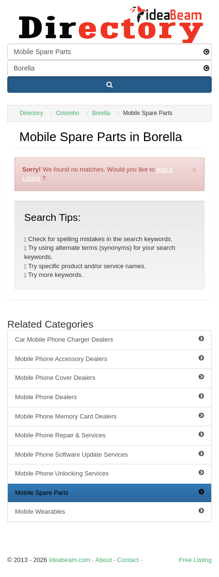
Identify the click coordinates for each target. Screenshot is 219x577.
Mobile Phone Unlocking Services (109, 473)
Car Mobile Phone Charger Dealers (109, 339)
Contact (128, 559)
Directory (31, 113)
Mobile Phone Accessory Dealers (109, 358)
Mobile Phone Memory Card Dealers (109, 416)
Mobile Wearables (109, 511)
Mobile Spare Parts (109, 492)
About (103, 559)
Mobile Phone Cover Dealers (109, 377)
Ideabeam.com (69, 559)
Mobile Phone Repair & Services (109, 435)
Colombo (67, 113)
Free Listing (195, 559)
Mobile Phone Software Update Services (109, 454)
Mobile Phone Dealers (109, 397)
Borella (101, 113)
